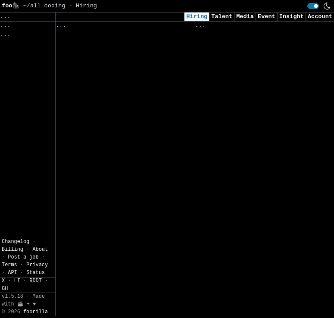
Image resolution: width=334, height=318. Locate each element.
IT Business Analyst (90, 226)
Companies (176, 27)
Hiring (196, 16)
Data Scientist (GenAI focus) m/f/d (106, 114)
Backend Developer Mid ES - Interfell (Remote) (242, 294)
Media (245, 16)
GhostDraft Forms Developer (103, 146)
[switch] (313, 6)
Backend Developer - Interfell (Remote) (248, 170)
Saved (140, 27)
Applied (244, 27)
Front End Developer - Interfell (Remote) (251, 232)
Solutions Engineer (228, 112)
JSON (26, 114)
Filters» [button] (16, 79)
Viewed (210, 27)
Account (320, 16)
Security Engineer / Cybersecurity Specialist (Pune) (255, 81)
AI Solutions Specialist (237, 264)
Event (266, 16)
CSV (6, 114)
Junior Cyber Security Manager (248, 201)
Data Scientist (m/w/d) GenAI (106, 83)
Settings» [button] (17, 92)
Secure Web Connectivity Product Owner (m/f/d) (111, 204)
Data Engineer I (223, 130)
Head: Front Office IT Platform (110, 172)
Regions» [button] (16, 67)
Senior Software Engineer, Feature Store (115, 59)
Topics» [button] (14, 54)
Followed (107, 27)
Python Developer (225, 50)
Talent (221, 16)
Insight (291, 16)
